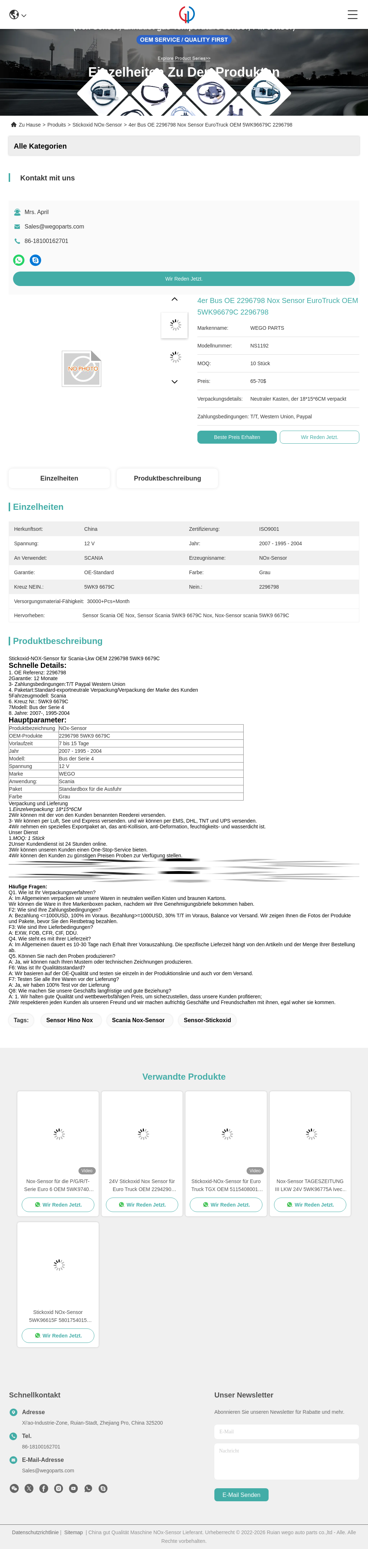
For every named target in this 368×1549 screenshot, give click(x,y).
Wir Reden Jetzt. (183, 279)
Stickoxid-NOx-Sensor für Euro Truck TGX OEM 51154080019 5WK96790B (226, 1185)
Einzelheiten (59, 478)
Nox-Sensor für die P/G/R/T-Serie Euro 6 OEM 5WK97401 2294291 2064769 (58, 1185)
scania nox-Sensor (138, 1020)
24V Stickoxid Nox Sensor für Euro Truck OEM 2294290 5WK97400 (142, 1185)
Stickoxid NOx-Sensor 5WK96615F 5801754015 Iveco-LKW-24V (58, 1316)
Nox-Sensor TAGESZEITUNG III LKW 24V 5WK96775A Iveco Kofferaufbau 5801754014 (310, 1185)
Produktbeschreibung (167, 478)
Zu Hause (30, 125)
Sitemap (73, 1532)
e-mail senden (242, 1495)
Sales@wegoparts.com (54, 226)
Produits (56, 125)
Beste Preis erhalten (237, 437)
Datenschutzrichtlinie (35, 1532)
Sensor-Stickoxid (207, 1020)
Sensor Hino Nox (69, 1020)
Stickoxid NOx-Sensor (97, 125)
